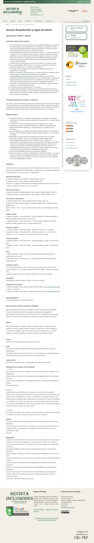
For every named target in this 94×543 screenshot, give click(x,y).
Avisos (20, 21)
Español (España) (71, 85)
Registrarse (81, 2)
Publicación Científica (35, 9)
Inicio (7, 24)
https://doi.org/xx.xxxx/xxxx (51, 287)
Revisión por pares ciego (36, 14)
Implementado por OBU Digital (47, 520)
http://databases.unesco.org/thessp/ (21, 76)
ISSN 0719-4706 (34, 7)
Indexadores (39, 21)
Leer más (64, 506)
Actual (5, 21)
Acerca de (50, 21)
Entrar (88, 2)
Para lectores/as (70, 142)
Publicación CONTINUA (36, 11)
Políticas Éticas (31, 362)
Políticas (27, 21)
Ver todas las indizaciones (77, 111)
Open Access (33, 13)
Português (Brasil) (71, 82)
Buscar (86, 21)
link (13, 351)
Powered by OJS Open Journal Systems (46, 518)
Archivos (12, 21)
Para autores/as (70, 145)
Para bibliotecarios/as (72, 148)
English (68, 79)
